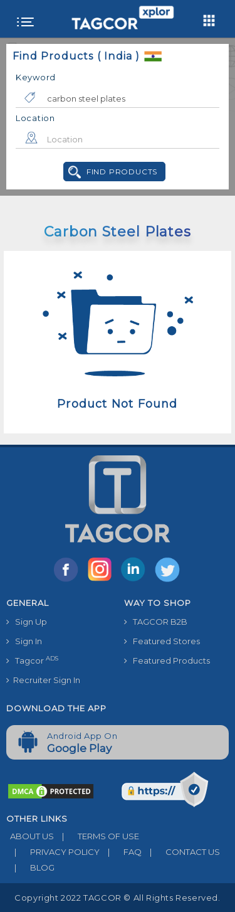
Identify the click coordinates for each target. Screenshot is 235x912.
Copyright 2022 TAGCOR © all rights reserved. (117, 898)
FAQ (121, 852)
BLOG (30, 867)
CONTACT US (181, 852)
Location (35, 118)
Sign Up (26, 622)
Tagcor (32, 660)
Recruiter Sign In (43, 680)
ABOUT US (30, 836)
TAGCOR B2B (155, 622)
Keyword (36, 77)
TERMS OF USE (96, 836)
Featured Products (167, 660)
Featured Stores (162, 641)
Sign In (24, 641)
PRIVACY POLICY (53, 852)
